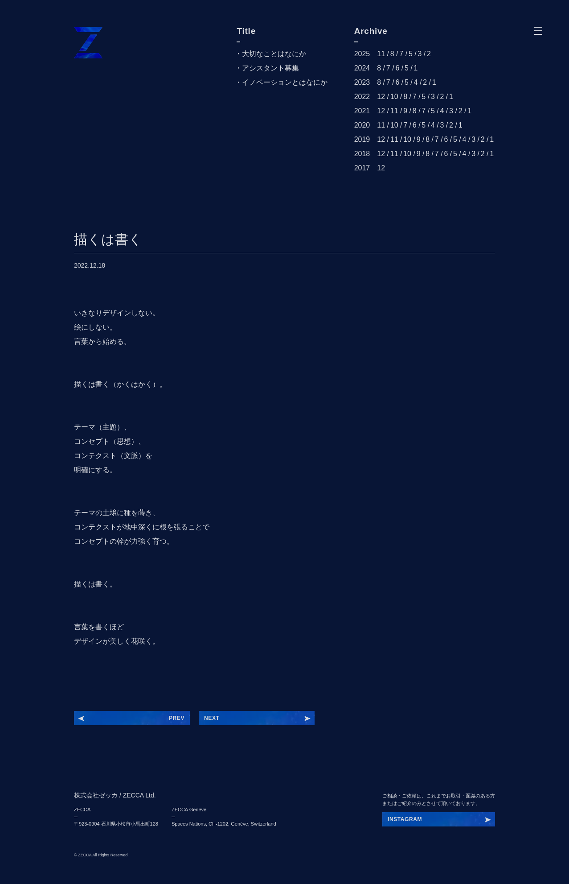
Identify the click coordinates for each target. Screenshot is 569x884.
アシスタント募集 (270, 68)
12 (381, 96)
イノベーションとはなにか (284, 82)
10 (394, 96)
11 (381, 54)
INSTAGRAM (405, 819)
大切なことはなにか (274, 54)
